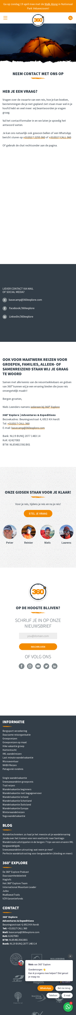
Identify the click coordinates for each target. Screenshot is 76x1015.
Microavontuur (10, 761)
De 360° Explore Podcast (16, 871)
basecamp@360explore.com (28, 428)
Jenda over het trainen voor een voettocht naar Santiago (33, 838)
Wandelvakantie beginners (17, 789)
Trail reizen (9, 785)
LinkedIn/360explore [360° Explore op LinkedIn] (18, 316)
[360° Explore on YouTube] (38, 668)
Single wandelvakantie (15, 777)
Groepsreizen (10, 738)
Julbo (6, 890)
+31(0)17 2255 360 (34, 137)
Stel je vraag (38, 513)
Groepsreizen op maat (15, 742)
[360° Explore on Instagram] (30, 668)
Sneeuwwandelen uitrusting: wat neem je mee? (28, 849)
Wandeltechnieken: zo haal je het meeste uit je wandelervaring (36, 834)
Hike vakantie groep (13, 746)
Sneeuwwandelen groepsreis (18, 781)
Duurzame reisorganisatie (17, 734)
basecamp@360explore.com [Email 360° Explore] (22, 299)
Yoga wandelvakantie (14, 815)
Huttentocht (10, 749)
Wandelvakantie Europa (15, 808)
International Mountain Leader (19, 887)
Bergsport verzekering (15, 730)
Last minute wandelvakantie (18, 757)
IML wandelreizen (12, 753)
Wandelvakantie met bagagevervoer (22, 793)
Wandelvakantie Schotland (17, 800)
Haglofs (7, 879)
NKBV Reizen (10, 765)
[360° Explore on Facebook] (21, 668)
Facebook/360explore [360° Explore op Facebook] (18, 308)
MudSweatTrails (11, 894)
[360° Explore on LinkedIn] (54, 668)
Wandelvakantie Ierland (15, 796)
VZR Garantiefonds (13, 898)
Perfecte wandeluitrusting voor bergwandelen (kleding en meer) (37, 853)
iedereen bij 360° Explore (45, 407)
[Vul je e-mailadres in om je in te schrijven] (38, 636)
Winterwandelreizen (14, 812)
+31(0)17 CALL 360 (60, 137)
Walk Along (51, 4)
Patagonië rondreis (13, 768)
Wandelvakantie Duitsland (17, 804)
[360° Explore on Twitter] (46, 668)
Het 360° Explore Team (15, 883)
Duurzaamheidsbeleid (14, 875)
